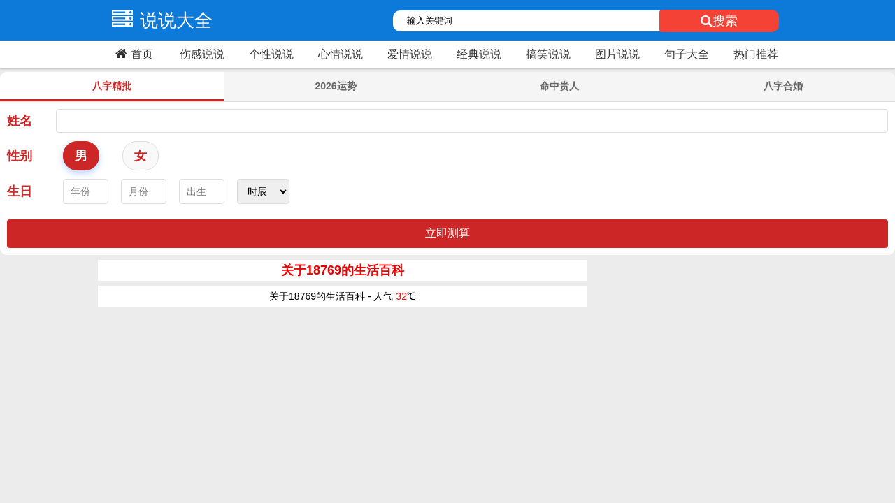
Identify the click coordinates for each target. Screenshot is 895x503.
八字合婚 (783, 86)
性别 (19, 156)
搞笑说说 (548, 54)
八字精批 (111, 86)
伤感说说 (202, 54)
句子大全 (686, 54)
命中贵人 (559, 86)
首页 (132, 54)
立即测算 (447, 233)
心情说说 (340, 54)
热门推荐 (755, 54)
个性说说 (271, 54)
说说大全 (159, 20)
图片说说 (617, 54)
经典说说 (479, 54)
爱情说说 (409, 54)
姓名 (19, 121)
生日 (19, 191)
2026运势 (335, 86)
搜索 (719, 21)
